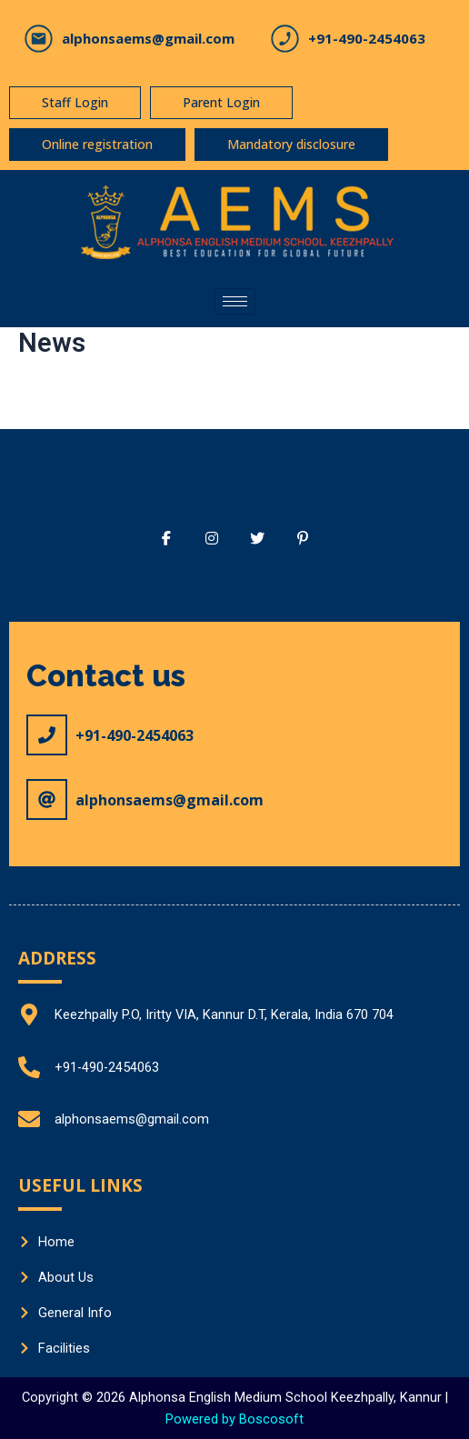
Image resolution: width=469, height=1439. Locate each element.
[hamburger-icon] (235, 301)
